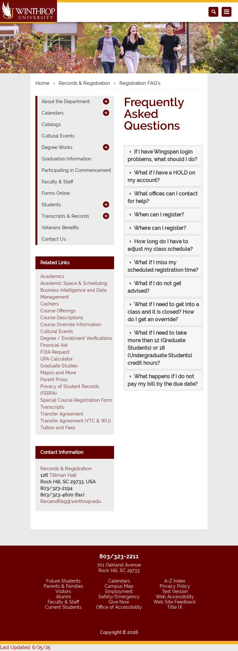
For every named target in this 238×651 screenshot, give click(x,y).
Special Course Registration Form (76, 400)
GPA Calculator (56, 359)
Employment (119, 591)
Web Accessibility (175, 596)
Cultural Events (58, 136)
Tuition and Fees (57, 427)
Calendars (53, 113)
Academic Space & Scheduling (73, 283)
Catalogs (51, 124)
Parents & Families (63, 586)
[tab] (163, 155)
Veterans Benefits (60, 227)
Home (42, 83)
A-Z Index (174, 581)
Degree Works (57, 147)
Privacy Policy (175, 586)
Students (51, 204)
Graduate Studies (59, 365)
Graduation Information (66, 158)
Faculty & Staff (57, 181)
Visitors (63, 591)
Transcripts (52, 407)
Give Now (119, 601)
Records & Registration (84, 83)
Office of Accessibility (119, 607)
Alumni (63, 596)
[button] (18, 40)
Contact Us (54, 239)
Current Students (63, 607)
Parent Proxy (54, 379)
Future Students (63, 581)
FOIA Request (54, 352)
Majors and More (58, 372)
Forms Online (56, 193)
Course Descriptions (61, 317)
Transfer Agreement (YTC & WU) (75, 420)
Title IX (174, 607)
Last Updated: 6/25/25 (25, 647)
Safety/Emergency (119, 596)
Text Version (175, 591)
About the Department (66, 101)
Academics (52, 276)
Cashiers (49, 304)
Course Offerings (58, 310)
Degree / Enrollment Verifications (76, 338)
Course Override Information (70, 324)
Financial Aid (54, 345)
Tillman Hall (63, 475)
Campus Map (119, 586)
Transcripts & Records (65, 216)
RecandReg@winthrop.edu (70, 501)
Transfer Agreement (61, 414)
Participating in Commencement (76, 170)
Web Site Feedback (174, 601)
